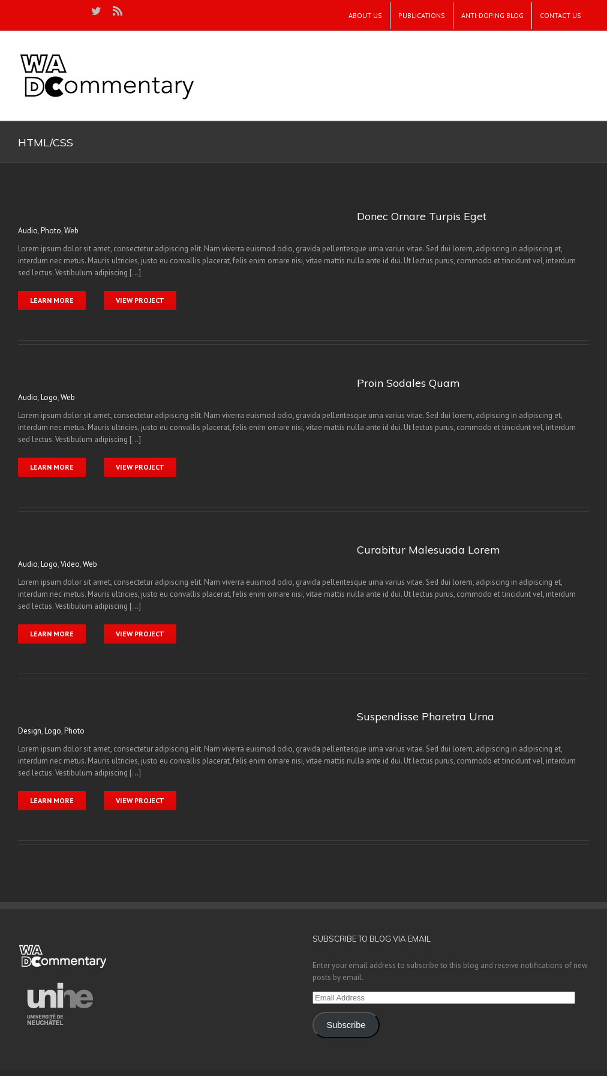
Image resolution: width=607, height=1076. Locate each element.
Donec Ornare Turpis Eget (421, 216)
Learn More (52, 300)
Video (70, 564)
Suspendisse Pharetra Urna (425, 716)
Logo (49, 397)
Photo (51, 231)
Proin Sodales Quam (408, 383)
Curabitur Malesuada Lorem (428, 550)
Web (71, 231)
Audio (28, 231)
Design (29, 731)
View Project (140, 300)
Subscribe (345, 1025)
